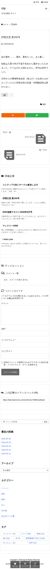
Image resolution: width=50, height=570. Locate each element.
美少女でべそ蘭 (7, 516)
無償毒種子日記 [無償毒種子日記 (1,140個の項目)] (35, 538)
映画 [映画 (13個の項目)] (40, 534)
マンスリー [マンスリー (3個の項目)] (9, 534)
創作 (15, 24)
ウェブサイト (6, 351)
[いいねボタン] (4, 95)
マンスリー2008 (10, 226)
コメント (5, 303)
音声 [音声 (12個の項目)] (33, 543)
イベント (5, 488)
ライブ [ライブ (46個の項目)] (26, 534)
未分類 (4, 511)
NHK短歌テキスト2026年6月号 (17, 212)
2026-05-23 (6, 446)
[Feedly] (37, 115)
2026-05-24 (6, 442)
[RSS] (13, 115)
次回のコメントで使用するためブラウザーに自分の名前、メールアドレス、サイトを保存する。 (26, 363)
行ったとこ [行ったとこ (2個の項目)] (9, 543)
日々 (3, 505)
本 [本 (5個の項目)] (17, 538)
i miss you (8, 239)
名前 (3, 329)
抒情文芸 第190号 (11, 198)
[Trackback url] (25, 400)
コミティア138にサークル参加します (20, 185)
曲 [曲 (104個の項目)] (6, 538)
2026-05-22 (6, 450)
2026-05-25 (6, 439)
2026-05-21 (6, 454)
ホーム (5, 24)
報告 (3, 499)
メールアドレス (8, 340)
